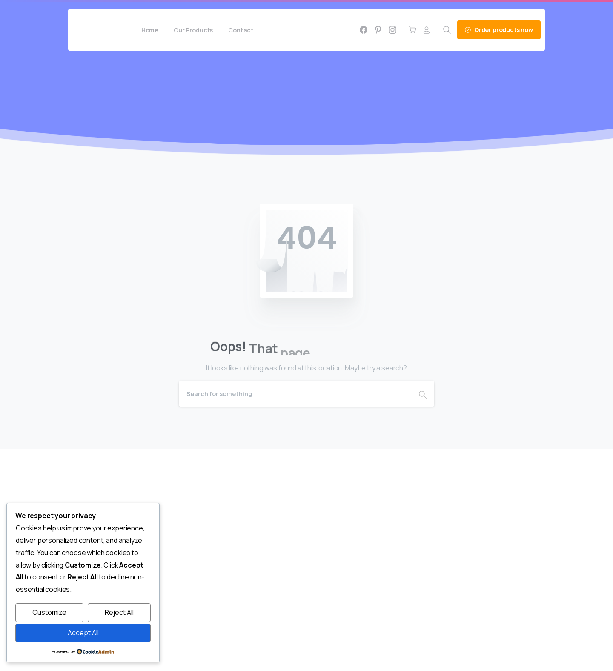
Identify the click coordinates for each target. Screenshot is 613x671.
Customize (49, 612)
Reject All (119, 612)
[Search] (295, 394)
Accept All (83, 632)
